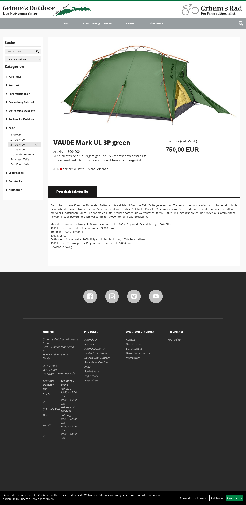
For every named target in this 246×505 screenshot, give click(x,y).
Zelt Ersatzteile (19, 164)
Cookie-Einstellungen (193, 498)
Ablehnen (217, 498)
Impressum (133, 357)
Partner (130, 23)
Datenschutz (134, 348)
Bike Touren (133, 344)
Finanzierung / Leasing (97, 23)
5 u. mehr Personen (22, 154)
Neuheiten (15, 190)
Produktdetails (72, 191)
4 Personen (17, 149)
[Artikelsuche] (241, 23)
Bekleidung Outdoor (22, 110)
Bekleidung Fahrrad (21, 102)
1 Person (15, 134)
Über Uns (156, 23)
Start (66, 23)
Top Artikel (16, 181)
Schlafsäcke (16, 173)
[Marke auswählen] (23, 59)
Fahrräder (15, 76)
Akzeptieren (234, 498)
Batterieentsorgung (138, 353)
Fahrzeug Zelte (19, 159)
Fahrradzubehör (19, 93)
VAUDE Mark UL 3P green (91, 142)
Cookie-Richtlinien (42, 499)
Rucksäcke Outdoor (21, 119)
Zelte (12, 128)
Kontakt (130, 339)
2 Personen (17, 139)
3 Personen (17, 144)
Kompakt (15, 85)
